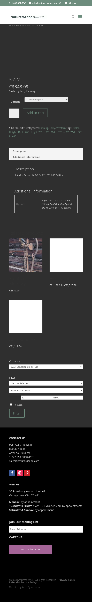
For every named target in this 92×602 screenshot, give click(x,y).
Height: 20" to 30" (39, 132)
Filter (17, 413)
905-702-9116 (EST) (20, 444)
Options (15, 101)
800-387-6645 (17, 448)
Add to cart (35, 112)
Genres (21, 25)
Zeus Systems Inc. (32, 587)
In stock (18, 404)
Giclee (76, 128)
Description (20, 151)
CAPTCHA (16, 537)
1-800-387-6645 (19, 3)
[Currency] (46, 366)
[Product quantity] (14, 113)
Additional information (26, 157)
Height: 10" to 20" (19, 132)
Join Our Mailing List (23, 522)
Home (12, 25)
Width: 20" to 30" (60, 132)
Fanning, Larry (47, 128)
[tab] (46, 151)
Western (31, 25)
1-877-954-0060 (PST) (21, 457)
